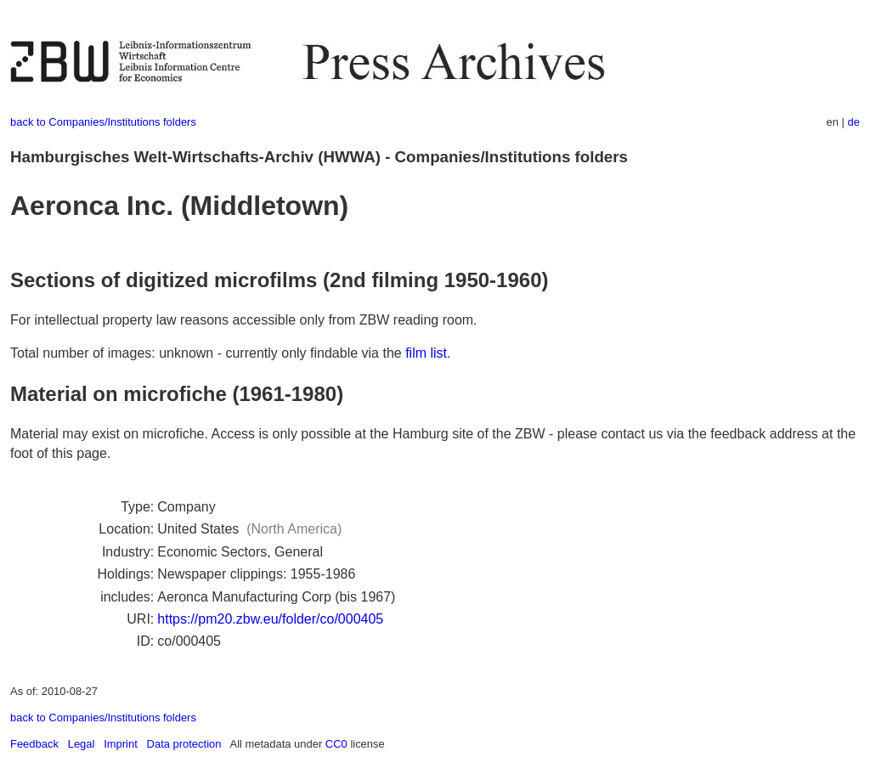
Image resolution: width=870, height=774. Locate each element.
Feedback (34, 743)
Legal (81, 743)
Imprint (121, 743)
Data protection (184, 743)
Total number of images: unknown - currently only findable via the (207, 353)
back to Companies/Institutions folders (103, 122)
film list (426, 353)
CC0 (336, 743)
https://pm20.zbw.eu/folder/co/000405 (270, 619)
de (854, 122)
